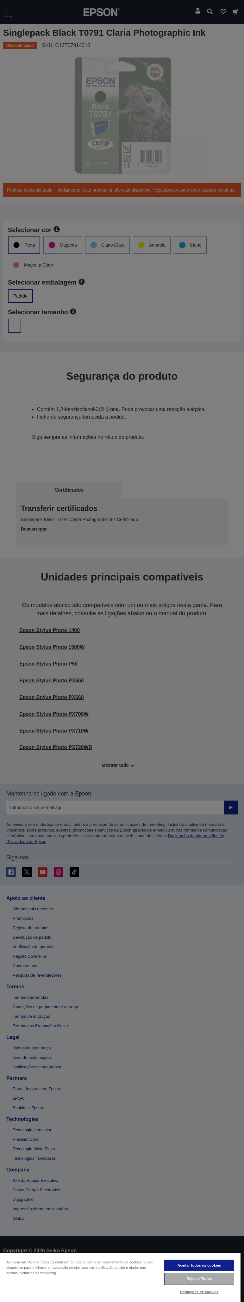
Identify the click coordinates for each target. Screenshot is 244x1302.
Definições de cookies (199, 1292)
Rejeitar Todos (199, 1279)
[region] (120, 1277)
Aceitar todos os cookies (199, 1265)
